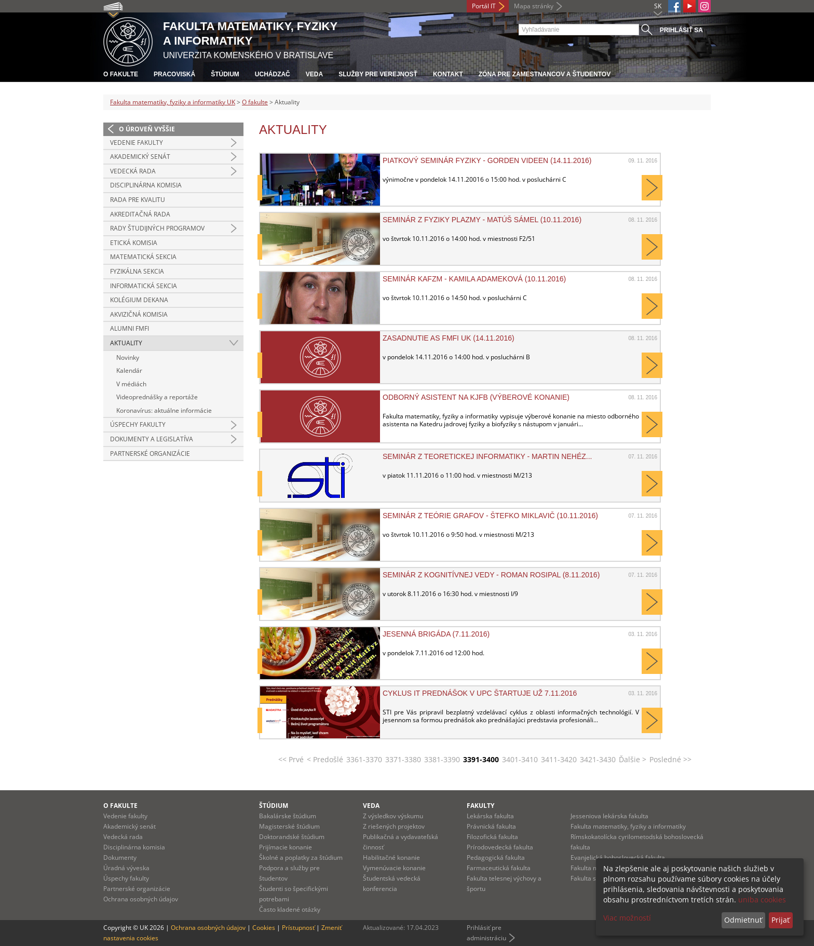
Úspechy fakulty (138, 424)
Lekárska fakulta (490, 816)
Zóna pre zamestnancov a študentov (544, 74)
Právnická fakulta (491, 826)
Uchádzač (272, 74)
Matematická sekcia (143, 256)
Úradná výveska (126, 867)
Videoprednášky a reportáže (157, 397)
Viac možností (627, 918)
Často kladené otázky (289, 909)
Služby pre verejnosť (377, 74)
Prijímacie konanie (285, 847)
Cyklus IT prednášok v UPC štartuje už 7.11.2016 (480, 693)
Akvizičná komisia (139, 314)
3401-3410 (520, 759)
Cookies (263, 927)
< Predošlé (325, 759)
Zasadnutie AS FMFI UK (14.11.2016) (448, 338)
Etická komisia (133, 242)
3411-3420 (559, 759)
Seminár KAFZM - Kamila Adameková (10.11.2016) (474, 279)
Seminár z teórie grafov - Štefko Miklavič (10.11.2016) (490, 515)
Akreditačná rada (140, 214)
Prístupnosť (298, 927)
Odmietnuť (743, 920)
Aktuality (126, 343)
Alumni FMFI (129, 328)
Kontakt (448, 74)
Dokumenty (120, 857)
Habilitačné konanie (391, 857)
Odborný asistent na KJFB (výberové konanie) (476, 397)
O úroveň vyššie (147, 129)
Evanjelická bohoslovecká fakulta (618, 857)
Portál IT (484, 6)
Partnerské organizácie (150, 453)
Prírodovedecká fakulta (500, 847)
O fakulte (120, 74)
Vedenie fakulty (136, 142)
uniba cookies (762, 899)
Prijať (780, 920)
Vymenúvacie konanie (394, 867)
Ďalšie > (632, 759)
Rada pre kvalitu (137, 199)
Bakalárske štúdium (287, 816)
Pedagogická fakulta (496, 857)
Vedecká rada (133, 171)
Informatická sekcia (143, 285)
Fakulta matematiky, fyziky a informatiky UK (172, 102)
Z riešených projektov (394, 826)
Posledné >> (670, 759)
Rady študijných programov (157, 228)
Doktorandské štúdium (291, 836)
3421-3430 (598, 759)
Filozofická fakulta (492, 836)
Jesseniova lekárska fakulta (609, 816)
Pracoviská (174, 74)
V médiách (131, 384)
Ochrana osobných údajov (140, 899)
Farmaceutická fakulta (499, 867)
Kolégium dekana (139, 299)
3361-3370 (364, 759)
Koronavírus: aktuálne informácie (164, 410)
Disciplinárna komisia (146, 185)
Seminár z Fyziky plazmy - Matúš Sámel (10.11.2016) (482, 219)
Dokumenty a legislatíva (151, 439)
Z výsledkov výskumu (393, 816)
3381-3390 (442, 759)
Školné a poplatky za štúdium (301, 857)
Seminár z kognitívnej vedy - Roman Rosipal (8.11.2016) (491, 575)
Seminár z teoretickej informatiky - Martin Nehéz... (487, 456)
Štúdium (225, 74)
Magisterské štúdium (289, 826)
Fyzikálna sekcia (137, 271)
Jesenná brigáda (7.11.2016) (436, 634)
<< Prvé (291, 759)
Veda (314, 74)
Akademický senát (140, 156)
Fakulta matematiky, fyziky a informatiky (628, 826)
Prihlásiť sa (681, 30)
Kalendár (129, 370)
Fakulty (480, 805)
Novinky (127, 357)
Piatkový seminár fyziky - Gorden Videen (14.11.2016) (487, 160)
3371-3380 (403, 759)
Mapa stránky (533, 6)
